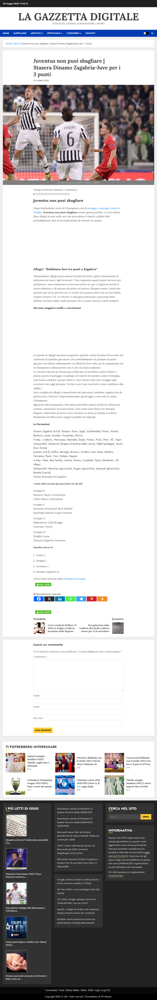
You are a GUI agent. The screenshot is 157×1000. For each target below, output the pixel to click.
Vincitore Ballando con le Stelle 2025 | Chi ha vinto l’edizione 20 (89, 761)
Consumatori (52, 990)
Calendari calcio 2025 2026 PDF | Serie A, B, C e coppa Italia (88, 783)
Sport (16, 43)
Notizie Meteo (72, 990)
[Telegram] (81, 598)
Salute (84, 990)
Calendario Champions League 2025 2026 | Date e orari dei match (39, 783)
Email (36, 706)
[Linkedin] (60, 598)
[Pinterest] (92, 598)
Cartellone (19, 33)
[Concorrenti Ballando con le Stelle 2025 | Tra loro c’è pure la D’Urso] (114, 762)
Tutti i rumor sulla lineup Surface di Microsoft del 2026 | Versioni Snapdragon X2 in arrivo (76, 849)
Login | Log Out (102, 990)
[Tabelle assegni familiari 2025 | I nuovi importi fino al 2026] (114, 785)
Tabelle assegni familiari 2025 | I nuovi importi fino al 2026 (138, 783)
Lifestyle (36, 33)
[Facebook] (39, 598)
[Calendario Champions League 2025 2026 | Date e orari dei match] (15, 785)
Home (9, 43)
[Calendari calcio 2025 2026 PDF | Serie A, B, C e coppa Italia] (65, 785)
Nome (36, 695)
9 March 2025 (42, 81)
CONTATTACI (115, 875)
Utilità (90, 990)
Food (61, 990)
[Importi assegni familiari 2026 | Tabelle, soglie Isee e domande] (15, 762)
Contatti (90, 33)
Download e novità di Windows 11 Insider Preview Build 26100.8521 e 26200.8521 (75, 822)
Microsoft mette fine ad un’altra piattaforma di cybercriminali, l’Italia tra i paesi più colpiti (78, 836)
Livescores (73, 33)
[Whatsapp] (71, 598)
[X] (49, 598)
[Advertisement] (78, 244)
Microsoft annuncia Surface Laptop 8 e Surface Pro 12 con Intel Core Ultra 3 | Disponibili (77, 863)
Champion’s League (74, 578)
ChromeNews (91, 996)
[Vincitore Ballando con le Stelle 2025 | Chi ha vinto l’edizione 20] (65, 762)
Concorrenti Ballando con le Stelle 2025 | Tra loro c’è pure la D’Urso (138, 761)
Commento (40, 656)
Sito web (38, 718)
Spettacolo (53, 33)
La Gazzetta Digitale (78, 16)
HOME (6, 33)
